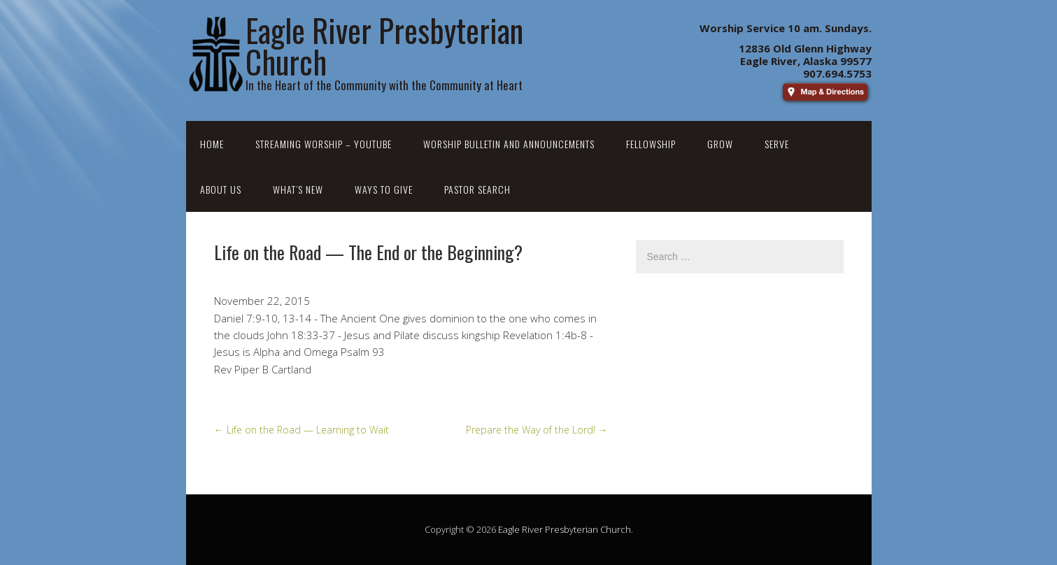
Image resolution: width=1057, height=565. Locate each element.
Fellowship (651, 143)
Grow (720, 143)
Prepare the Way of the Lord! (537, 429)
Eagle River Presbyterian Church (564, 529)
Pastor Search (477, 189)
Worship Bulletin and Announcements (509, 143)
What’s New (298, 189)
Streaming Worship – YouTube (323, 143)
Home (212, 143)
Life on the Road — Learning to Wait (301, 429)
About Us (220, 189)
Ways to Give (384, 189)
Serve (777, 143)
